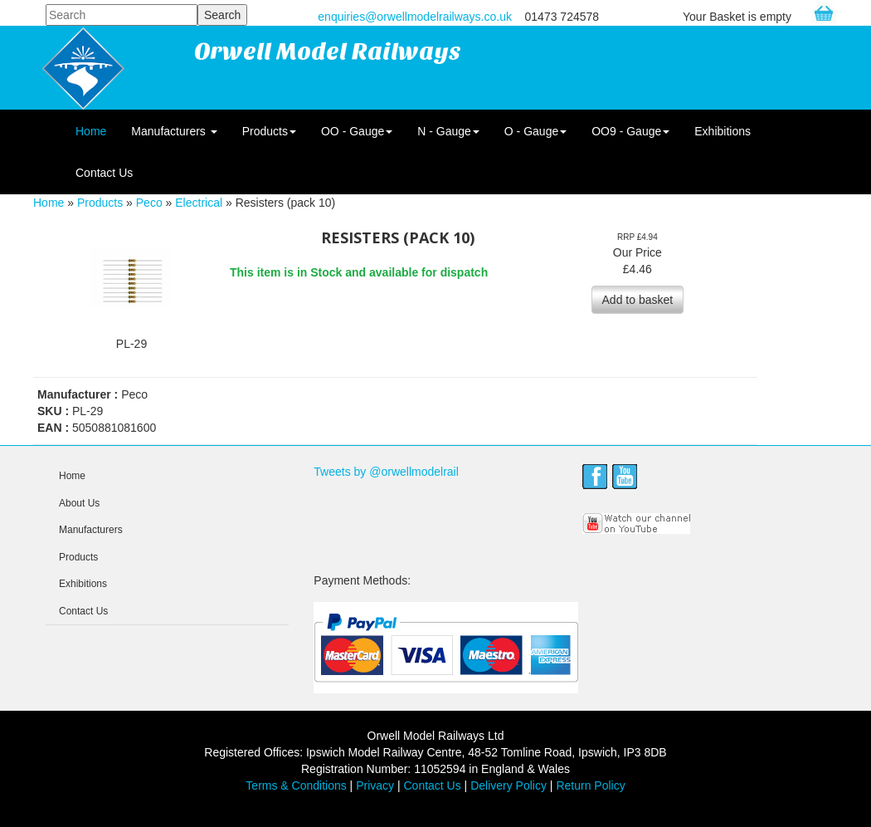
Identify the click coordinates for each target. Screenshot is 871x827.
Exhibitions (722, 131)
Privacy (375, 785)
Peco (149, 202)
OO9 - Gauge (630, 131)
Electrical (198, 202)
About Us (79, 503)
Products (269, 131)
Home (90, 131)
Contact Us (104, 172)
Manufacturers (174, 131)
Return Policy (590, 785)
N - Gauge (448, 131)
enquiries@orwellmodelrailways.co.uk (415, 16)
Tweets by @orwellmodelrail (386, 471)
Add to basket (638, 299)
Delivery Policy (508, 785)
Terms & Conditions (296, 785)
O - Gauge (535, 131)
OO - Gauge (356, 131)
